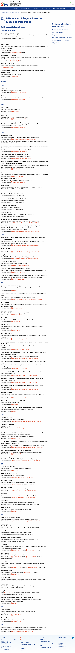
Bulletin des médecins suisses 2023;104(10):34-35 (26, 231)
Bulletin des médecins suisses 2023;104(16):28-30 (26, 223)
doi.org (14, 290)
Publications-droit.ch (8, 67)
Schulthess (16, 111)
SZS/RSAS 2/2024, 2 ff (19, 127)
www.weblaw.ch (17, 484)
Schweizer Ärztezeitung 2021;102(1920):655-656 (25, 358)
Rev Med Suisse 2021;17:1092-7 (21, 349)
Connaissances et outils (59, 8)
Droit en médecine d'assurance (61, 40)
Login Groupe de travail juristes (62, 638)
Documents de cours (45, 641)
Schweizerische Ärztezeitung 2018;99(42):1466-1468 (27, 521)
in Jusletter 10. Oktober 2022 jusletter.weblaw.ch (25, 258)
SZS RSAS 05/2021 (18, 308)
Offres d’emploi (44, 650)
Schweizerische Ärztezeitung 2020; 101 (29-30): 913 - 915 (28, 447)
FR (73, 4)
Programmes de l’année (46, 647)
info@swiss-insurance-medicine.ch (8, 648)
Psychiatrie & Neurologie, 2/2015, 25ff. (23, 631)
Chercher (70, 8)
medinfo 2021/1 (17, 411)
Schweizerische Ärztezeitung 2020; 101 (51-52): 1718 (27, 421)
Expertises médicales (58, 35)
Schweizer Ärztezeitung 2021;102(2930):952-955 (25, 389)
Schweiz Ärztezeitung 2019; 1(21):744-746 (24, 497)
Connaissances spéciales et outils (10, 12)
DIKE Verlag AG (16, 61)
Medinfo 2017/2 (17, 550)
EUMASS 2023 (17, 169)
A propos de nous (25, 8)
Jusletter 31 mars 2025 (19, 99)
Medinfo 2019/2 (17, 511)
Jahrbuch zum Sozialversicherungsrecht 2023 (24, 139)
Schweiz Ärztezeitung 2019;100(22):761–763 (24, 491)
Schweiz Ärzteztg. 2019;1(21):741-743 (23, 477)
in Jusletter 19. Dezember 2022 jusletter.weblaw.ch (26, 245)
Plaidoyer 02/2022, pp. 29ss (21, 265)
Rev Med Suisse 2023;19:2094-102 (22, 158)
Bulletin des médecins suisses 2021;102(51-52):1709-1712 (28, 299)
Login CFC (61, 641)
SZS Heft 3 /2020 (17, 454)
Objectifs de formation (59, 43)
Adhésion (23, 648)
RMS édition (15, 76)
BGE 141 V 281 (29, 572)
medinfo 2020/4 (17, 438)
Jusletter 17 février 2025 (19, 92)
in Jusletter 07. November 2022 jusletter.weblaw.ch (26, 252)
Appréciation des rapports (19, 398)
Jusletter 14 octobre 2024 (19, 119)
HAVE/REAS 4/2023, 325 (19, 182)
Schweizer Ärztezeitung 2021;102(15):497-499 (25, 375)
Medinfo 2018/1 (32, 550)
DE (70, 4)
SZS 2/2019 (16, 470)
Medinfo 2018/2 (17, 603)
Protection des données (62, 647)
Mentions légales (61, 644)
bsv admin (15, 404)
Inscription (24, 637)
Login (72, 2)
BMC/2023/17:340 (18, 176)
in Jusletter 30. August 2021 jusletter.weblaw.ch (25, 339)
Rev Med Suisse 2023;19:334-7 (21, 151)
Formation (35, 8)
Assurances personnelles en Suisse (62, 37)
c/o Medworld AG (5, 641)
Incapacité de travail (58, 32)
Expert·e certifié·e (45, 8)
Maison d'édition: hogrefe (19, 428)
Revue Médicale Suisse (19, 272)
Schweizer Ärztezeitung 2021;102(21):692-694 (25, 382)
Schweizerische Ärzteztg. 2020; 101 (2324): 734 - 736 (27, 460)
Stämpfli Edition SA (16, 52)
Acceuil (16, 8)
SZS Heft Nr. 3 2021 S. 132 (20, 368)
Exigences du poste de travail (60, 29)
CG (21, 650)
